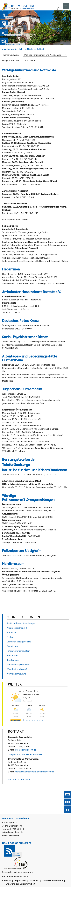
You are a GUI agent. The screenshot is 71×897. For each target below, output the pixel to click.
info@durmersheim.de (25, 749)
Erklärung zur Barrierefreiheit (20, 883)
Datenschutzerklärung (53, 880)
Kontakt (6, 880)
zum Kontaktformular (18, 779)
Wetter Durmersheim (29, 691)
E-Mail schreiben (10, 835)
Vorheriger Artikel (12, 48)
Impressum (20, 880)
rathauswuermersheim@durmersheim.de (34, 771)
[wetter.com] (15, 721)
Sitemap (34, 880)
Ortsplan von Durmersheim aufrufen (25, 754)
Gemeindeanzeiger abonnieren (16, 871)
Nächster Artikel (34, 48)
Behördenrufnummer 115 (14, 876)
